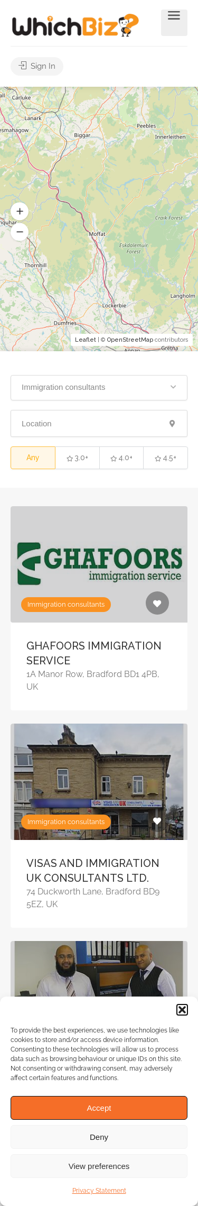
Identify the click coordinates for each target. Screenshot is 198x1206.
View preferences (99, 1166)
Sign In (36, 66)
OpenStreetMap (130, 339)
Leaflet (85, 339)
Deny (99, 1136)
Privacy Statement (99, 1190)
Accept (99, 1107)
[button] (182, 1009)
